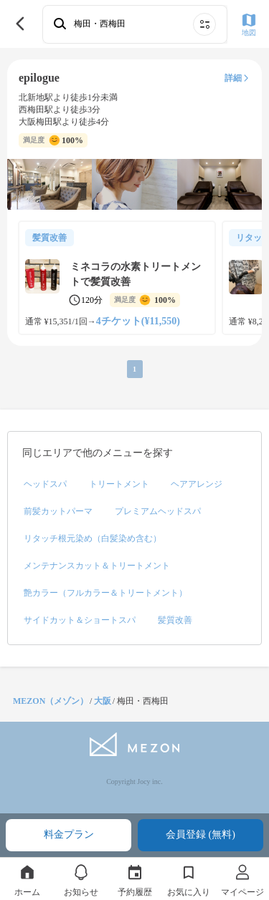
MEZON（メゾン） (50, 701)
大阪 (102, 701)
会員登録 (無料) (200, 834)
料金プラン (69, 834)
